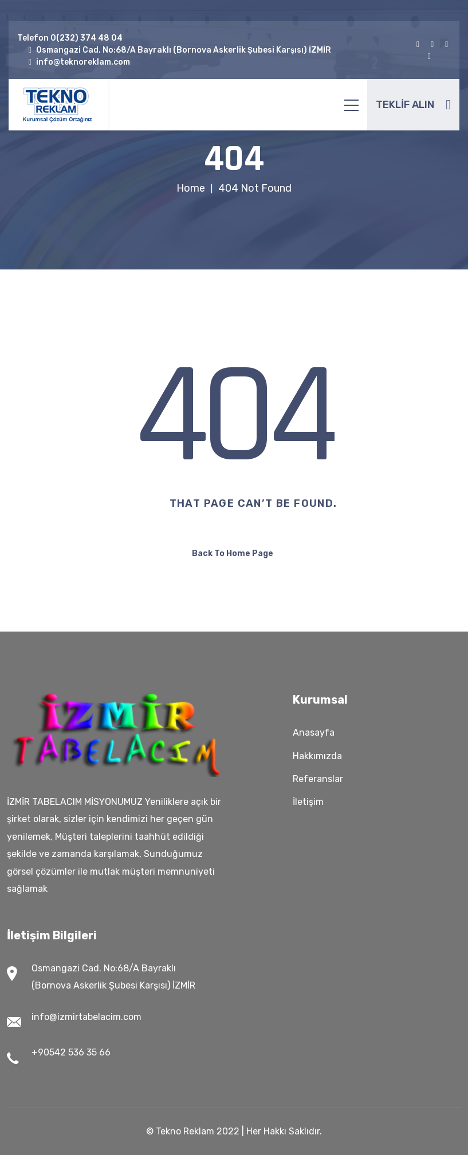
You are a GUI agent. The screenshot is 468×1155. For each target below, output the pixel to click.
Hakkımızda (317, 756)
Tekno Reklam (185, 1131)
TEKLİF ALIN (413, 105)
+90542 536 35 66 (71, 1052)
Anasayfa (314, 732)
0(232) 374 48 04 (86, 38)
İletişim (308, 801)
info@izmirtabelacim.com (86, 1016)
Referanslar (318, 778)
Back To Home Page (232, 553)
